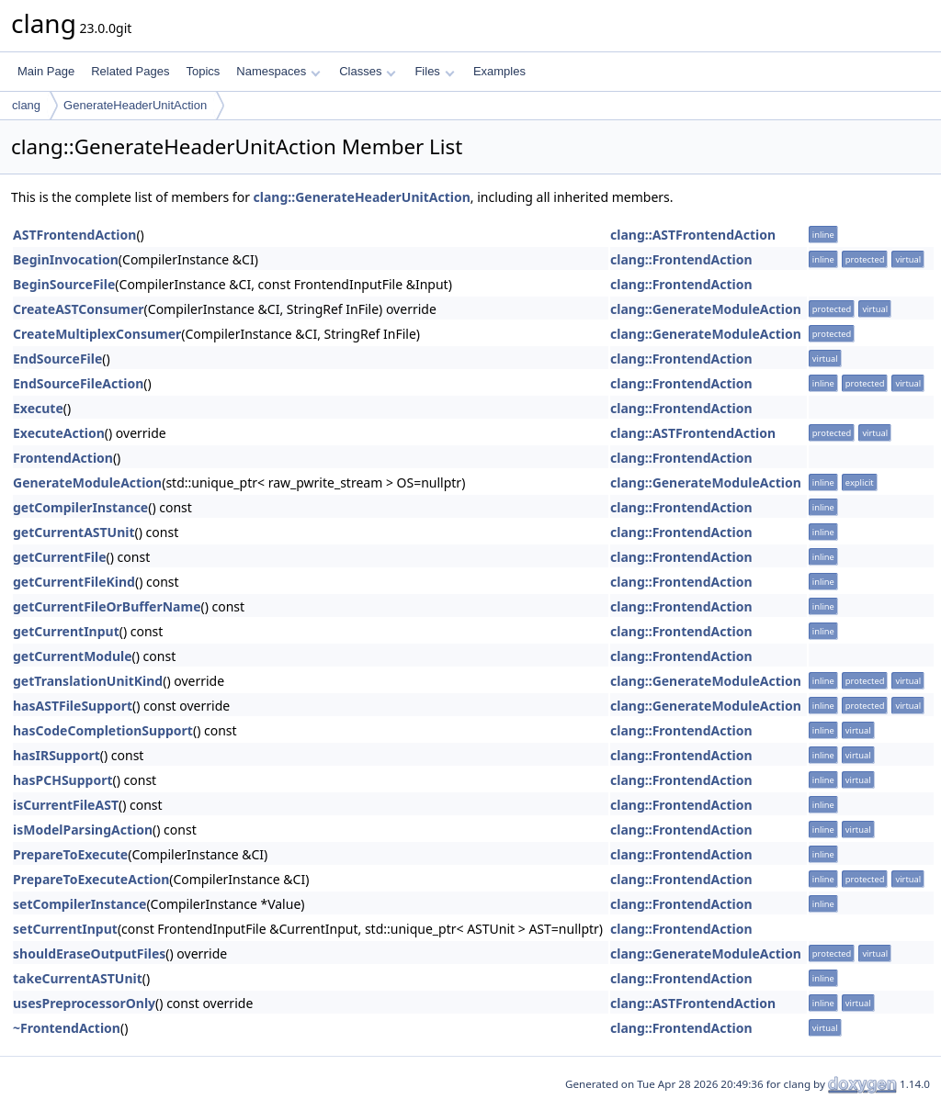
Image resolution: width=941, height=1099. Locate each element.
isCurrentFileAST (66, 804)
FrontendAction (63, 457)
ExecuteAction (59, 433)
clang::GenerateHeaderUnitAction (362, 197)
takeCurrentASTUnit (77, 978)
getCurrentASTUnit (74, 532)
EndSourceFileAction (78, 383)
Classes (367, 71)
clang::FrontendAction (681, 259)
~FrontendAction (66, 1028)
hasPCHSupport (63, 780)
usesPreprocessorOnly (84, 1003)
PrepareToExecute (70, 854)
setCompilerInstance (79, 904)
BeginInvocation (66, 259)
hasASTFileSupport (72, 705)
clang (26, 105)
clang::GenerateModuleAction (705, 309)
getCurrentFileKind (74, 581)
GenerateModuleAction (87, 482)
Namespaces (278, 71)
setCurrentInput (65, 928)
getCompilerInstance (80, 507)
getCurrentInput (66, 631)
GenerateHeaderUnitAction (135, 105)
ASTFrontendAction (74, 234)
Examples (499, 71)
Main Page (45, 71)
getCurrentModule (72, 656)
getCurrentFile (60, 557)
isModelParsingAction (83, 829)
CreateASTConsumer (78, 309)
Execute (38, 408)
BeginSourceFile (64, 284)
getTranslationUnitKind (88, 681)
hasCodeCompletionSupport (103, 730)
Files (434, 71)
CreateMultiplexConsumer (97, 333)
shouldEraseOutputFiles (89, 953)
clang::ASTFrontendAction (693, 234)
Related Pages (130, 71)
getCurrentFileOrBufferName (106, 606)
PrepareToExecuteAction (91, 879)
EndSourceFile (57, 358)
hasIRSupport (56, 755)
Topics (203, 71)
